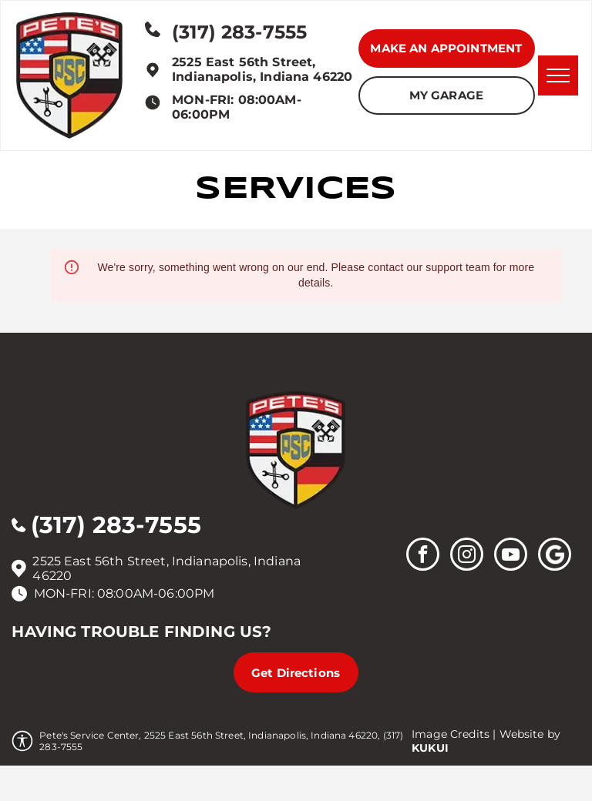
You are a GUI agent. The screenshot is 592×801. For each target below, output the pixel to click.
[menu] (558, 75)
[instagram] (466, 556)
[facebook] (422, 556)
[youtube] (510, 556)
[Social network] (554, 556)
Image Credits (450, 734)
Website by (530, 734)
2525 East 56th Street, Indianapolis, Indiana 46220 (262, 69)
